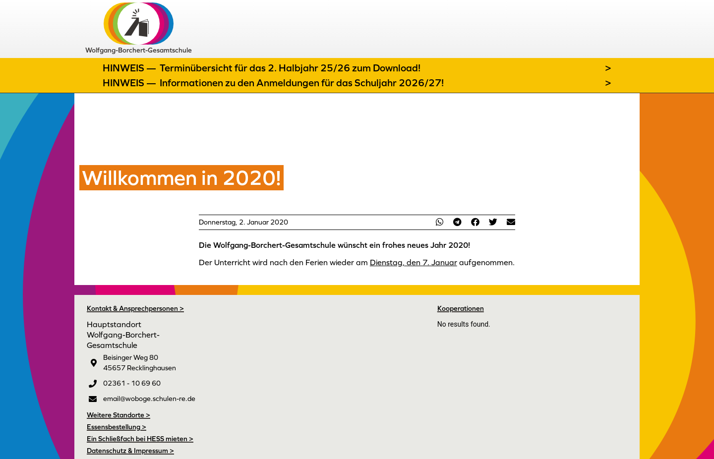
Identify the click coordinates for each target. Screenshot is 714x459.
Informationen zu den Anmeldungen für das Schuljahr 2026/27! (302, 82)
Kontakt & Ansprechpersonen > (135, 308)
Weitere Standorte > (118, 415)
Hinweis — (130, 67)
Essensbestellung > (116, 427)
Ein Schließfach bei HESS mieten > (140, 439)
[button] (439, 222)
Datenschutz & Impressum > (130, 451)
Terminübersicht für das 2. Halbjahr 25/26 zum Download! (290, 67)
